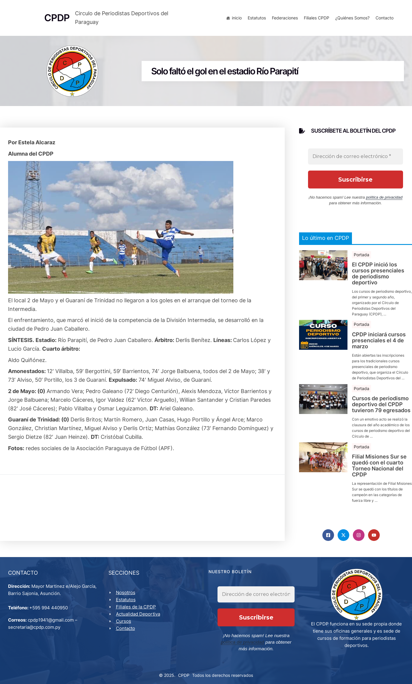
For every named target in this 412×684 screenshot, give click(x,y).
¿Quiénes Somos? (351, 18)
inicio (236, 18)
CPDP (183, 672)
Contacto (384, 18)
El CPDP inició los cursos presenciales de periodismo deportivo (378, 275)
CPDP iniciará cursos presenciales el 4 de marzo (379, 342)
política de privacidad (384, 199)
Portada (361, 256)
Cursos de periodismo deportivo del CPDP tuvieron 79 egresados (381, 406)
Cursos (124, 625)
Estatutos (256, 18)
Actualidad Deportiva (139, 617)
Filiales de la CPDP (137, 610)
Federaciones (284, 18)
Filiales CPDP (315, 18)
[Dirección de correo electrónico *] (355, 158)
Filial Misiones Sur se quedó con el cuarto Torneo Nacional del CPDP (379, 467)
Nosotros (126, 596)
